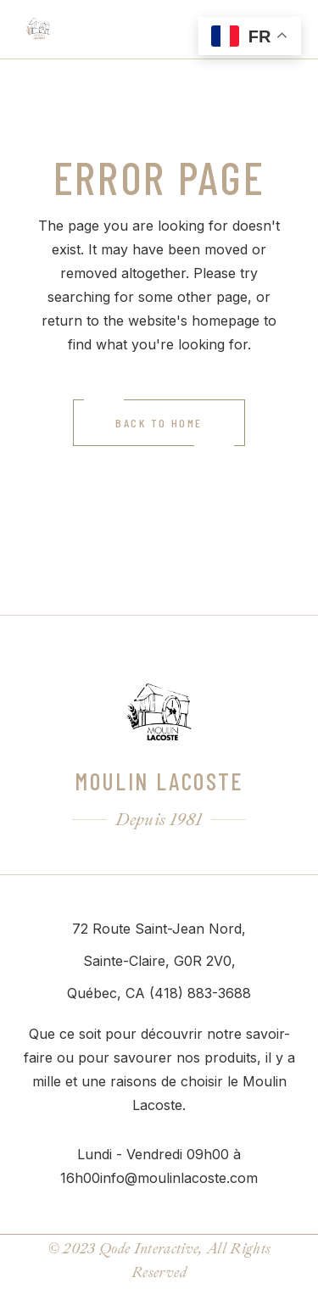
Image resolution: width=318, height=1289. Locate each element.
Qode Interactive (148, 1249)
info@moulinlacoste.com (179, 1177)
